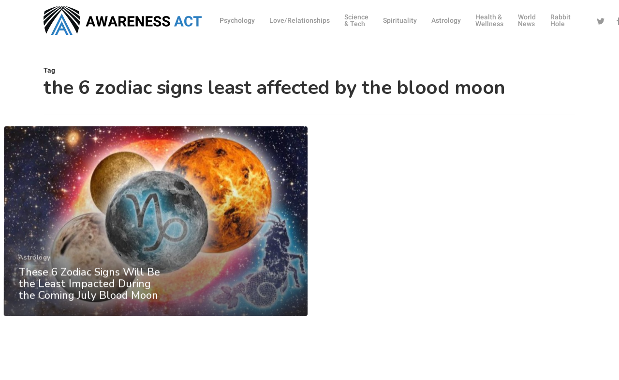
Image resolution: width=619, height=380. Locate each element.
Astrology (34, 273)
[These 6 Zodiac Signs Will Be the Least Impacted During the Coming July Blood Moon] (155, 238)
